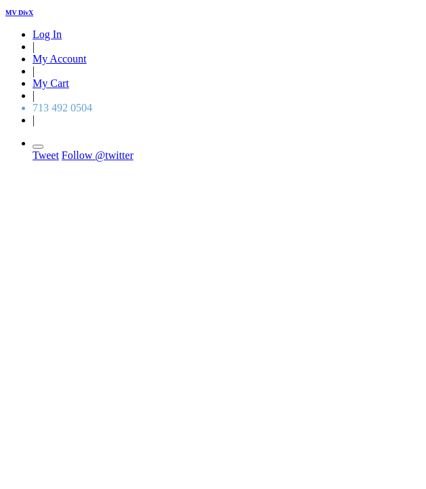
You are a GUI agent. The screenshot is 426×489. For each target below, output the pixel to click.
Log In (47, 34)
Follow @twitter (98, 155)
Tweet (46, 155)
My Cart (51, 83)
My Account (60, 59)
